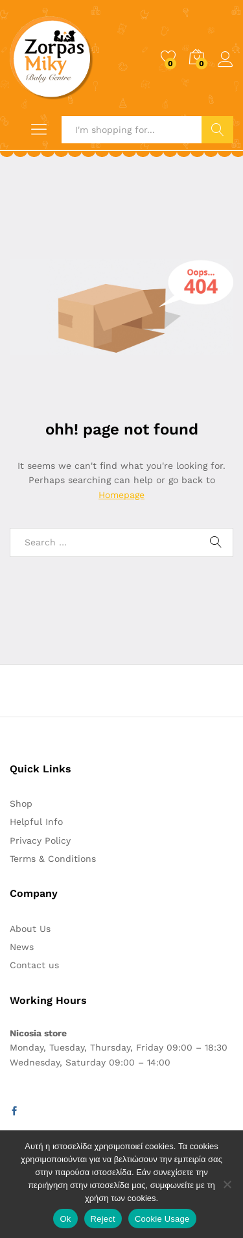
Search (217, 129)
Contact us (34, 965)
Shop (21, 803)
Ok (65, 1219)
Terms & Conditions (53, 858)
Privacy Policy (40, 840)
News (22, 947)
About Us (30, 928)
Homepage (121, 495)
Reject (103, 1219)
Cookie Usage (162, 1219)
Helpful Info (36, 821)
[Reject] (226, 1184)
